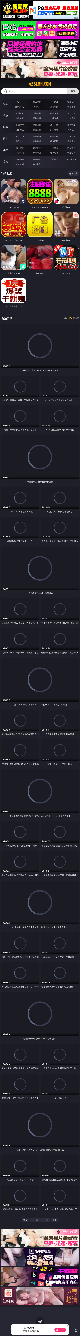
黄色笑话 (54, 152)
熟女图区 (54, 141)
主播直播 (54, 118)
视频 (5, 115)
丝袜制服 (37, 118)
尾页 (55, 1220)
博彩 (5, 104)
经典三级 (37, 129)
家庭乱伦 (37, 147)
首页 (25, 1220)
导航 (5, 161)
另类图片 (71, 141)
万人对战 (54, 101)
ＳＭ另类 (71, 118)
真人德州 (37, 101)
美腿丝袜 (20, 141)
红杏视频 (20, 164)
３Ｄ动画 (71, 113)
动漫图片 (71, 136)
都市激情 (20, 147)
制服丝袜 (20, 129)
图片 (5, 138)
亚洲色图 (37, 136)
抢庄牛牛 (71, 106)
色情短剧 (37, 164)
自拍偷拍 (37, 113)
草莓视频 (54, 159)
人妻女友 (54, 147)
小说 (5, 150)
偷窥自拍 (20, 136)
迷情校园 (20, 152)
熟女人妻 (20, 118)
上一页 (35, 1220)
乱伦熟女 (54, 129)
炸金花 (37, 106)
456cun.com (40, 84)
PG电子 (19, 101)
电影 (5, 127)
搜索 (73, 91)
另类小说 (37, 152)
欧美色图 (54, 136)
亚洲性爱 (20, 124)
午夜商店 (37, 159)
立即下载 (60, 1329)
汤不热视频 (71, 159)
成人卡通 (54, 124)
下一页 (45, 1220)
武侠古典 (71, 147)
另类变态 (71, 129)
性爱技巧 (71, 152)
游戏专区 (71, 101)
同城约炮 (20, 159)
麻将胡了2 (19, 106)
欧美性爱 (71, 124)
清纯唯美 (37, 141)
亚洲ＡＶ (20, 113)
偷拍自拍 (37, 124)
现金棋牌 (54, 106)
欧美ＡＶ (54, 113)
